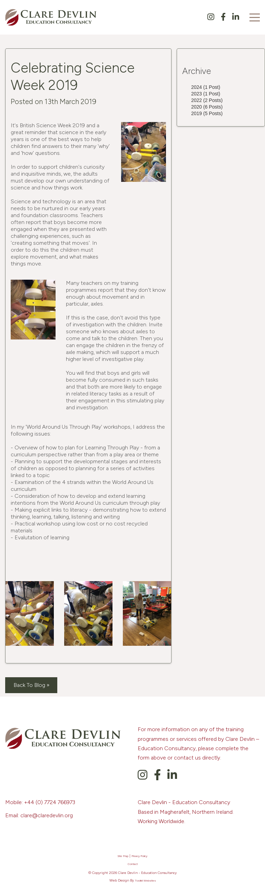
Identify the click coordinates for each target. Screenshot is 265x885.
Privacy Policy (139, 856)
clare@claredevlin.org (46, 815)
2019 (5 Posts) (207, 113)
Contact (133, 864)
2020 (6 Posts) (207, 107)
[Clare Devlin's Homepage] (53, 16)
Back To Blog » (31, 685)
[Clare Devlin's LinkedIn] (235, 18)
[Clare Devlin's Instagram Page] (214, 18)
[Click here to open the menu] (254, 17)
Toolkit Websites (145, 880)
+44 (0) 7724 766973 (49, 802)
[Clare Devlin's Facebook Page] (226, 18)
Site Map (123, 856)
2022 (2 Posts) (207, 100)
